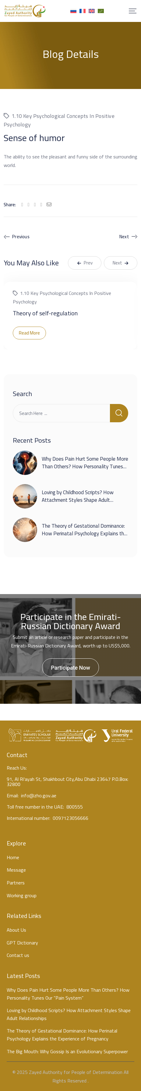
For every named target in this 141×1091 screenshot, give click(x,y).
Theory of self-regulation (45, 313)
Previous (21, 236)
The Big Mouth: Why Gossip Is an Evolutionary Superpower (67, 1052)
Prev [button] (85, 262)
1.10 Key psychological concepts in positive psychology (59, 120)
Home (13, 858)
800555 (74, 807)
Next (124, 236)
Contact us (18, 955)
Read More (29, 332)
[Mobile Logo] (25, 11)
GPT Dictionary (22, 943)
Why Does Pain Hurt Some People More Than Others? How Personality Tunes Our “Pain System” (85, 466)
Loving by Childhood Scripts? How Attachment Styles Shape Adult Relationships (78, 500)
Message (16, 870)
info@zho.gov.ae (38, 795)
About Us (16, 930)
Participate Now (70, 667)
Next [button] (121, 262)
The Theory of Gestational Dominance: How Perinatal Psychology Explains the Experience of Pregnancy (84, 533)
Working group (22, 896)
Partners (16, 883)
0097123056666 (70, 819)
